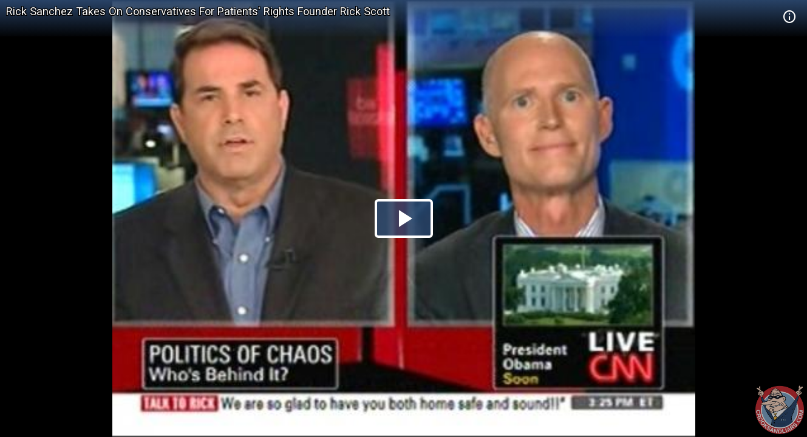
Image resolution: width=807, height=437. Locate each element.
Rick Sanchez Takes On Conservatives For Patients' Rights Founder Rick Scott (198, 11)
